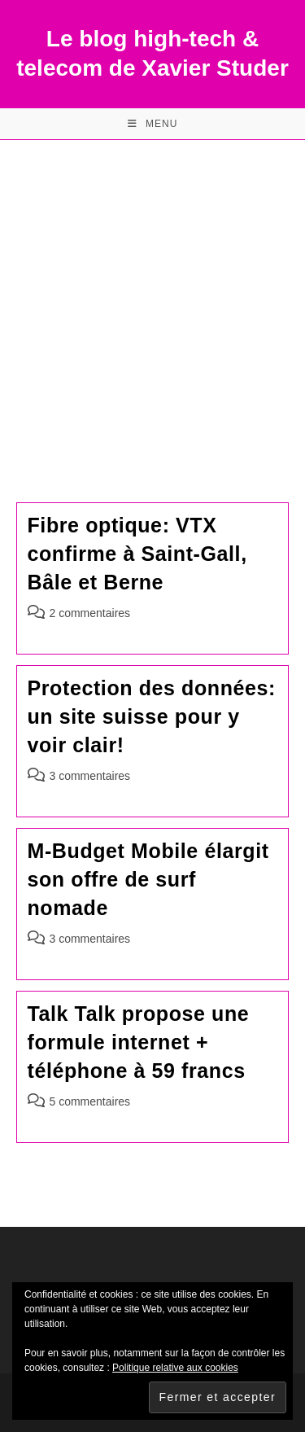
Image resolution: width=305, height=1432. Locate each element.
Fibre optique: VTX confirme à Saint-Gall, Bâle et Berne (137, 553)
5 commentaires (90, 1101)
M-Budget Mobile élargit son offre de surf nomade (148, 879)
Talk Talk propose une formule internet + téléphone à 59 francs (139, 1042)
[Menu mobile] (153, 123)
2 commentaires (90, 613)
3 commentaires (90, 775)
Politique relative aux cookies (175, 1367)
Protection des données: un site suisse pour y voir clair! (152, 716)
